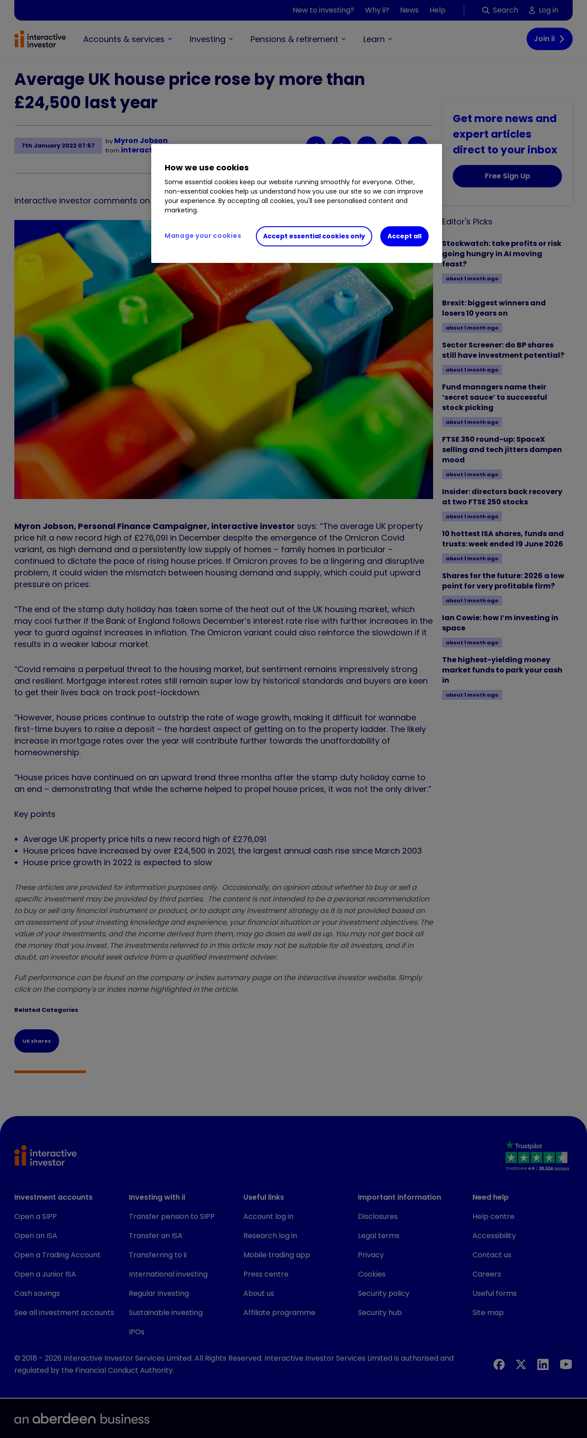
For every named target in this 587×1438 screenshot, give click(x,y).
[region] (296, 203)
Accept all (404, 236)
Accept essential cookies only (314, 236)
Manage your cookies (203, 235)
